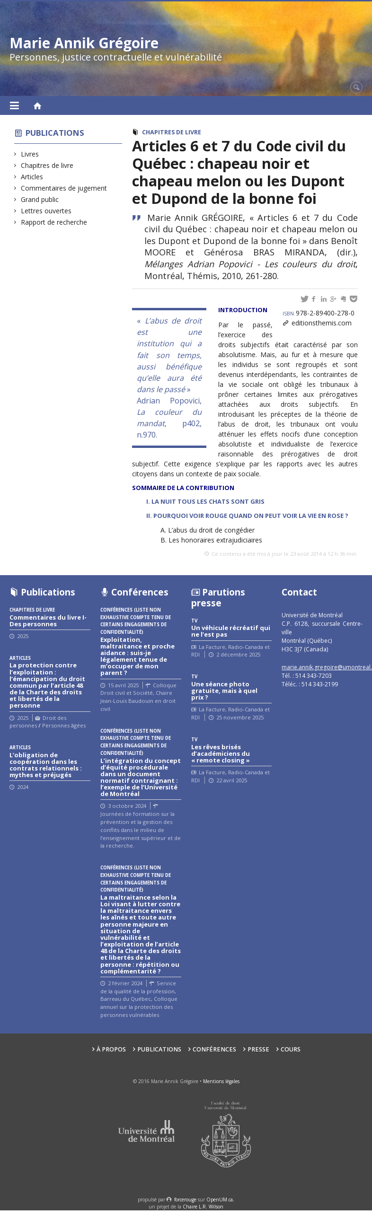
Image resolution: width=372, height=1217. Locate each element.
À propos (111, 1049)
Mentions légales (221, 1081)
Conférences (214, 1049)
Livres (30, 153)
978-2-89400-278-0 (318, 312)
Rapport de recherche (54, 222)
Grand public (40, 199)
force (185, 1199)
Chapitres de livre (47, 165)
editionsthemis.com (322, 322)
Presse (258, 1049)
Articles (32, 176)
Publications (55, 132)
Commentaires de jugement (64, 188)
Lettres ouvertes (46, 210)
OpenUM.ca (219, 1199)
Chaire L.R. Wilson (203, 1206)
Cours (291, 1049)
